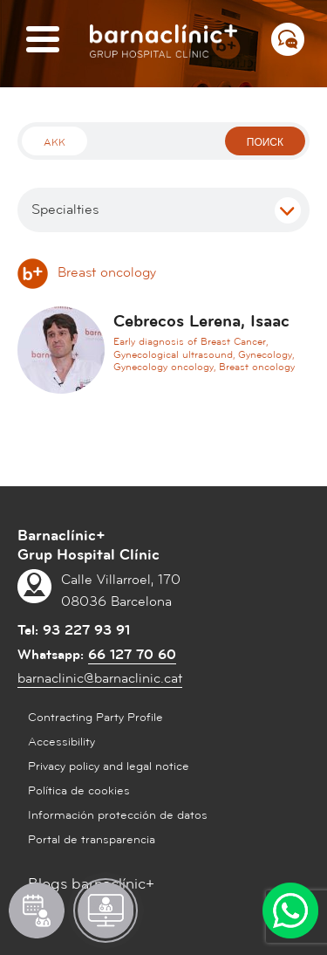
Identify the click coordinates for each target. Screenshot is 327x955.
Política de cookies (79, 791)
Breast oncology (86, 272)
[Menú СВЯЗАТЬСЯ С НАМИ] (287, 39)
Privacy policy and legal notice (108, 766)
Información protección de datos (118, 815)
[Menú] (42, 40)
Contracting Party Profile (95, 717)
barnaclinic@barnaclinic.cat (99, 678)
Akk (54, 142)
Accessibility (61, 742)
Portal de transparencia (91, 840)
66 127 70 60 (132, 654)
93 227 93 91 (86, 630)
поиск (265, 142)
